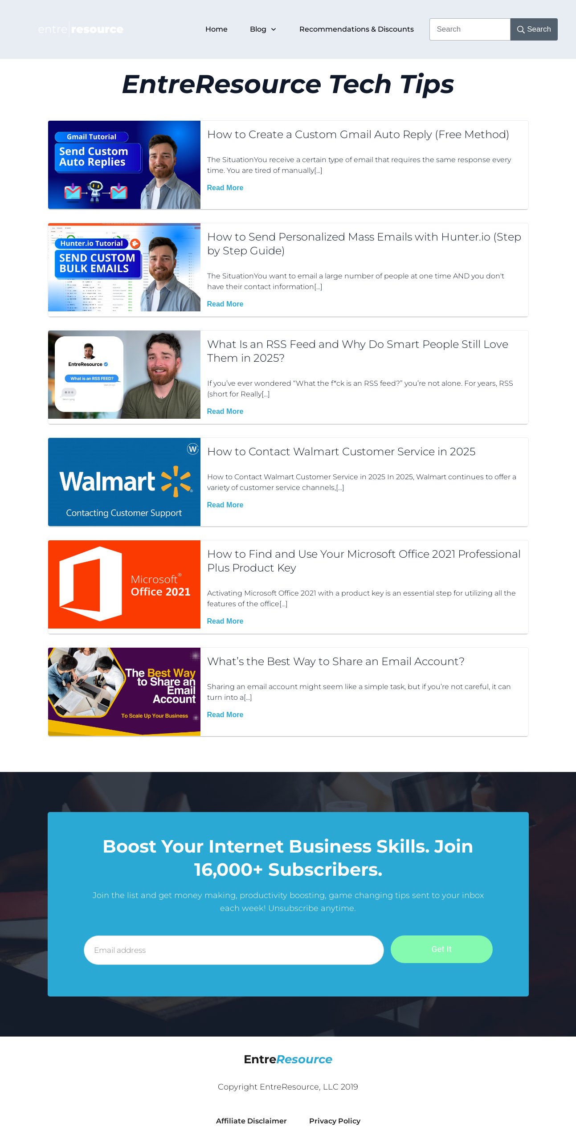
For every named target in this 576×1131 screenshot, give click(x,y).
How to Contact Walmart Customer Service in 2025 (341, 451)
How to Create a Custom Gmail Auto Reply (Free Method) (358, 134)
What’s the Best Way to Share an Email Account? (336, 661)
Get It (442, 949)
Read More (225, 188)
